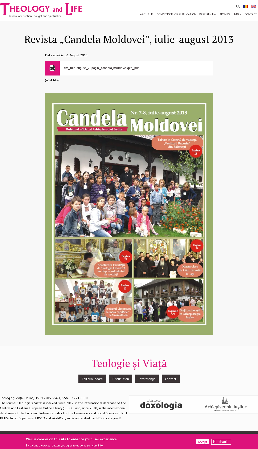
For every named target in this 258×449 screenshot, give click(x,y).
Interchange (147, 379)
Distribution (120, 379)
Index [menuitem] (237, 14)
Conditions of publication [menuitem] (176, 14)
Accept (203, 443)
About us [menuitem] (146, 14)
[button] (129, 214)
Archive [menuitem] (225, 14)
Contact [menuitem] (251, 14)
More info (97, 446)
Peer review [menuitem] (207, 14)
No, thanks (221, 442)
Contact (170, 379)
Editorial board (92, 379)
